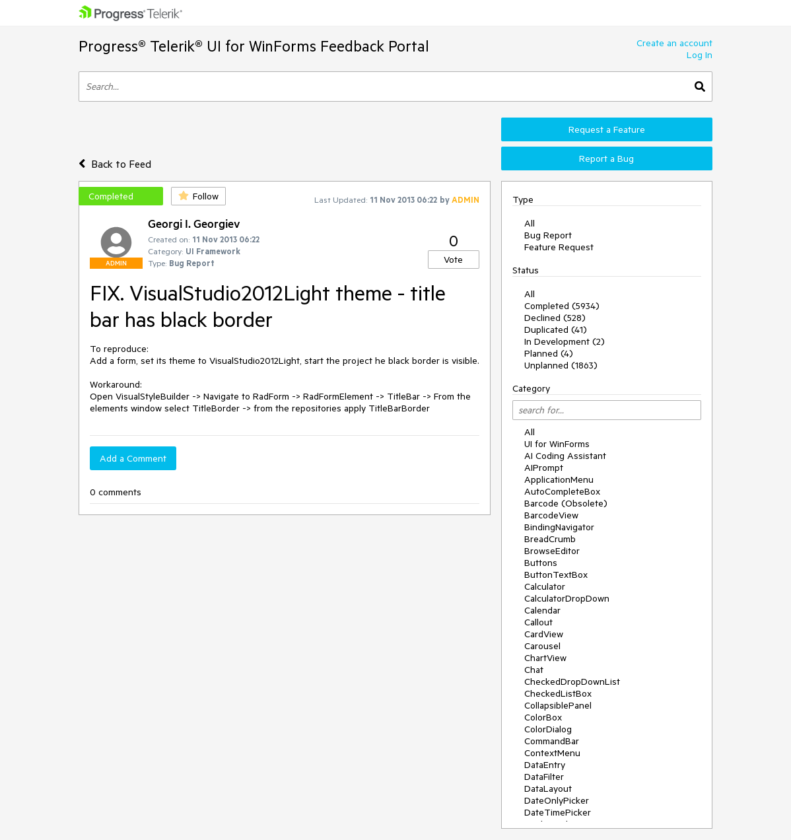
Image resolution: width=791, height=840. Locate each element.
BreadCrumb (550, 539)
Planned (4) (548, 353)
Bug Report (548, 235)
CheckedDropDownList (572, 681)
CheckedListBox (558, 693)
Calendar (542, 610)
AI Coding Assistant (565, 456)
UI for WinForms (557, 444)
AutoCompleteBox (562, 491)
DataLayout (548, 788)
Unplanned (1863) (561, 365)
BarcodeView (551, 515)
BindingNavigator (559, 527)
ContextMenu (552, 753)
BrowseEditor (552, 551)
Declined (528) (555, 318)
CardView (543, 634)
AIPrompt (543, 467)
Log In (699, 55)
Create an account (674, 43)
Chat (533, 670)
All (529, 223)
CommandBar (551, 741)
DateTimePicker (557, 812)
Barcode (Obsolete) (565, 503)
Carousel (542, 646)
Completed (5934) (562, 306)
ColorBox (543, 717)
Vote (453, 259)
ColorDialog (548, 729)
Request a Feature (606, 129)
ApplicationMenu (559, 479)
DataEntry (544, 765)
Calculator (544, 586)
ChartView (545, 658)
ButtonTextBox (556, 574)
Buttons (540, 563)
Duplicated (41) (555, 329)
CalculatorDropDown (566, 598)
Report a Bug (606, 158)
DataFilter (544, 777)
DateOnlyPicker (556, 800)
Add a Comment (133, 458)
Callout (538, 622)
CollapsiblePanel (558, 705)
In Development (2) (564, 341)
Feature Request (559, 247)
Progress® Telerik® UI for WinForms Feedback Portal (254, 45)
